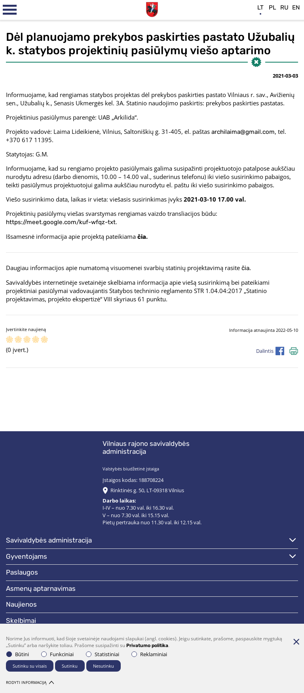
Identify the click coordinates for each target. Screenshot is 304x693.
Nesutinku (103, 666)
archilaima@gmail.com (243, 131)
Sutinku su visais (30, 666)
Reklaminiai (149, 654)
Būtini (17, 654)
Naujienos (21, 604)
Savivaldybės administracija (49, 540)
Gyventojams (26, 556)
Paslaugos (22, 572)
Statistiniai (102, 654)
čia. (246, 268)
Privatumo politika (147, 645)
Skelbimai (21, 620)
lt (260, 7)
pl (272, 7)
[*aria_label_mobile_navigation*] (10, 10)
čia (141, 236)
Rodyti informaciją (30, 682)
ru (284, 7)
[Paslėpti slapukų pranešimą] (296, 641)
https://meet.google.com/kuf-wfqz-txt (61, 222)
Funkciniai (57, 654)
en (296, 7)
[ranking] (44, 340)
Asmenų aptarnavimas (41, 588)
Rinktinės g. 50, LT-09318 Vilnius (147, 490)
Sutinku (70, 666)
